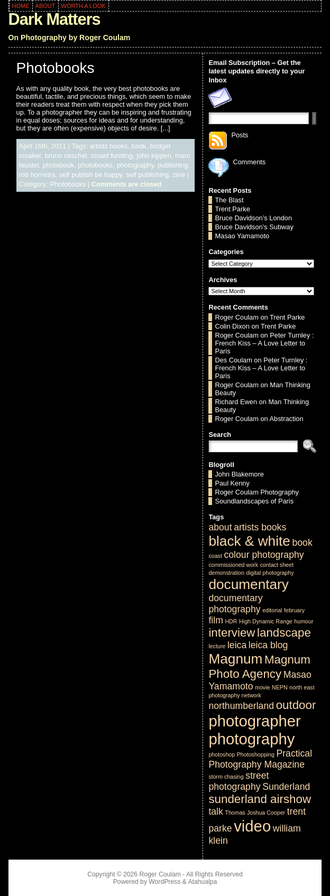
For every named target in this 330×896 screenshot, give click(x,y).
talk (215, 811)
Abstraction (287, 419)
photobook (58, 165)
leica (236, 645)
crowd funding (112, 156)
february (294, 610)
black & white (249, 541)
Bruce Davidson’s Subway (254, 227)
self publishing (147, 175)
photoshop (221, 754)
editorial (272, 610)
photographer (254, 721)
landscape (284, 632)
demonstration (226, 573)
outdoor (296, 705)
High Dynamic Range (265, 621)
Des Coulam (233, 360)
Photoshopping (255, 754)
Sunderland (286, 786)
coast (215, 556)
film (215, 620)
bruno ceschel (66, 156)
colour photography (264, 554)
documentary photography (235, 603)
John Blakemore (239, 474)
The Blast (229, 200)
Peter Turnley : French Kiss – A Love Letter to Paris (264, 343)
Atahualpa (202, 881)
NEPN (280, 687)
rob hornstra (37, 175)
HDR (231, 621)
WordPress (164, 881)
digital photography (270, 573)
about (220, 527)
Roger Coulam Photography (257, 492)
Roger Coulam (237, 317)
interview (231, 632)
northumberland (241, 706)
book (139, 146)
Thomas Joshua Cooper (255, 812)
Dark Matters (54, 19)
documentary (248, 584)
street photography (238, 781)
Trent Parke (232, 209)
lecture (216, 646)
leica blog (268, 645)
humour (303, 621)
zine (178, 175)
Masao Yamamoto (242, 236)
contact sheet (277, 565)
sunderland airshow (259, 799)
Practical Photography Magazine (260, 759)
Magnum (235, 659)
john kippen (153, 156)
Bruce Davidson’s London (253, 218)
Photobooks (55, 68)
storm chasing (225, 776)
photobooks (95, 165)
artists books (109, 146)
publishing (173, 165)
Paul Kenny (232, 483)
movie (262, 687)
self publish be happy (90, 175)
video (252, 826)
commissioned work (233, 565)
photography (135, 165)
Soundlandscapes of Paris (254, 501)
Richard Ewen (236, 402)
